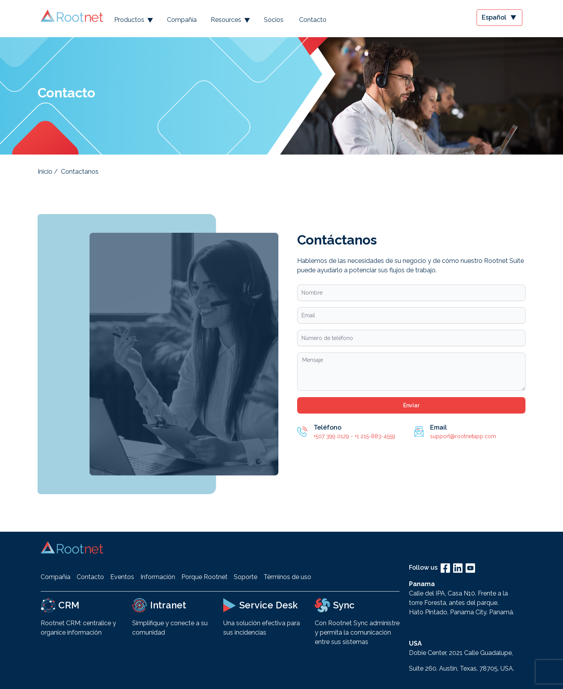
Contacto (312, 19)
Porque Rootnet (204, 577)
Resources (230, 19)
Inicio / (48, 171)
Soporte (245, 577)
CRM (68, 605)
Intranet (168, 605)
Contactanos (80, 171)
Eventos (122, 577)
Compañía (182, 19)
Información (157, 577)
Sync (344, 605)
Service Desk (268, 605)
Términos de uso (287, 577)
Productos (133, 19)
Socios (273, 19)
